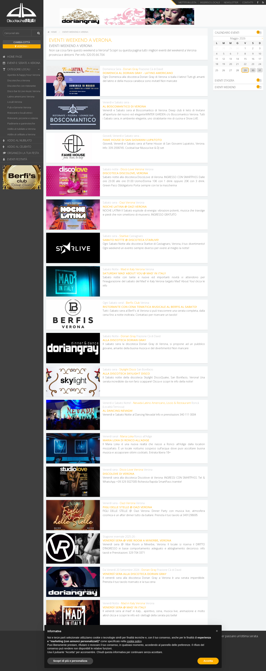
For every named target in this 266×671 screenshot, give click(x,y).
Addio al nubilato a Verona (21, 129)
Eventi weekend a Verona (75, 31)
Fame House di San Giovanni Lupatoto (132, 140)
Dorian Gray (130, 69)
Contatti (247, 2)
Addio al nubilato (17, 140)
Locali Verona (14, 102)
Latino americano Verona (20, 96)
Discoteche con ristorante (21, 85)
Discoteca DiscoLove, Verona (125, 173)
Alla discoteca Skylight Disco (126, 373)
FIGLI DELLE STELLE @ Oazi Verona (127, 507)
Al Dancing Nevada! (117, 410)
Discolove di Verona (118, 473)
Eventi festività (15, 159)
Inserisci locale (210, 2)
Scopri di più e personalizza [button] (70, 660)
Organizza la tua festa (21, 153)
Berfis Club (133, 302)
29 (245, 70)
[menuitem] (52, 32)
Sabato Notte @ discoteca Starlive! (131, 240)
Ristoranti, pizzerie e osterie (22, 118)
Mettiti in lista (187, 2)
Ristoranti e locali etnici (19, 112)
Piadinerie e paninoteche (21, 123)
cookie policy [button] (134, 641)
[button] (217, 631)
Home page (12, 56)
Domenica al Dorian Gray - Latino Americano (138, 73)
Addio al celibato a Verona (21, 134)
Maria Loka (127, 436)
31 (259, 70)
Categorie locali (22, 69)
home (52, 31)
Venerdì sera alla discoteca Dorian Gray (134, 574)
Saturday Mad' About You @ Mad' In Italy (134, 273)
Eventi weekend (238, 87)
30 (253, 70)
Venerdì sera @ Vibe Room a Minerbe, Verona (137, 540)
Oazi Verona (127, 202)
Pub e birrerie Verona (19, 107)
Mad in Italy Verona (133, 269)
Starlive (124, 236)
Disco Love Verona (132, 169)
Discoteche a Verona (18, 80)
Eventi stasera (238, 80)
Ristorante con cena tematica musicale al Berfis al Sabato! (150, 307)
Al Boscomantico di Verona (124, 106)
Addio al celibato (17, 146)
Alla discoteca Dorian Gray (124, 340)
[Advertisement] (238, 149)
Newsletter (231, 2)
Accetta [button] (208, 660)
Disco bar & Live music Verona (23, 91)
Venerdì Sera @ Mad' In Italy (124, 607)
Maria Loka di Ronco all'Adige (126, 440)
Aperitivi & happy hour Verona (23, 75)
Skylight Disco (127, 369)
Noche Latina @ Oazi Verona (125, 206)
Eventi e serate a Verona (21, 63)
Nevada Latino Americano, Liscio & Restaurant (162, 403)
